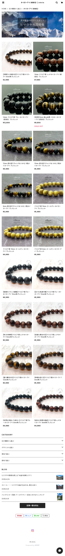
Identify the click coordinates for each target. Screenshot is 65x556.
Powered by (32, 545)
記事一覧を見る (32, 505)
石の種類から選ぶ (15, 9)
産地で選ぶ (5, 460)
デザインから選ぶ (7, 447)
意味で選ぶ (5, 454)
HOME (4, 9)
